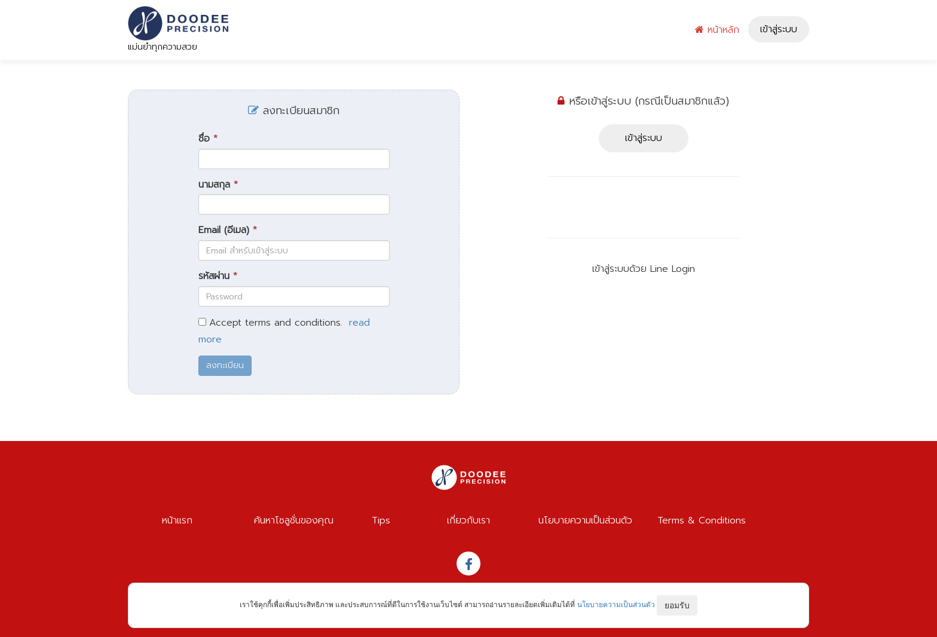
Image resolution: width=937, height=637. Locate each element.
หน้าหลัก (717, 30)
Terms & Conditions (701, 520)
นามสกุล (218, 185)
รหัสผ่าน (217, 276)
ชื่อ (208, 139)
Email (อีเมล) (227, 230)
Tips (381, 520)
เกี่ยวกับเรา (468, 520)
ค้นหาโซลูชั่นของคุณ (293, 520)
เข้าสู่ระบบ (778, 29)
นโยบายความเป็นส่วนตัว (585, 520)
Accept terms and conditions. (275, 323)
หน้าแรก (177, 520)
